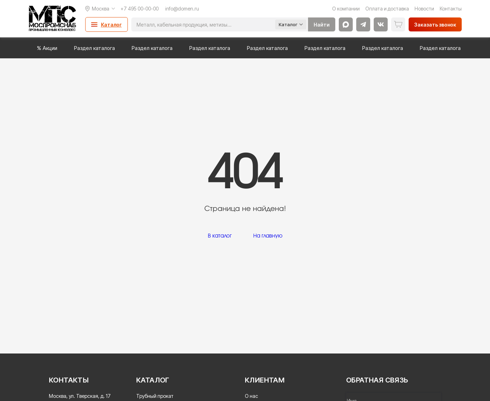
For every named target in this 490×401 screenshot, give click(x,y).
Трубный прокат (155, 396)
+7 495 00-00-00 (139, 9)
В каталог (220, 236)
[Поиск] (203, 24)
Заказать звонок (435, 25)
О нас (251, 396)
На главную (268, 236)
